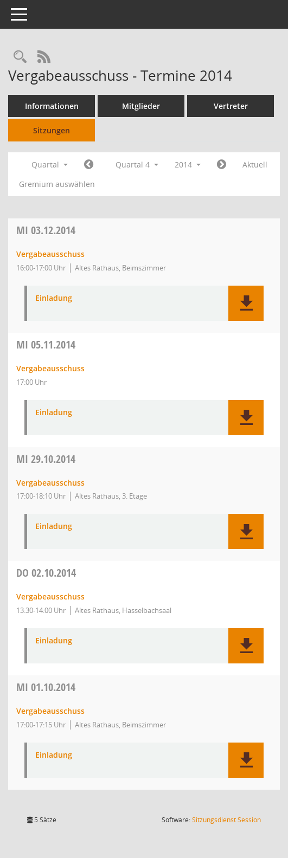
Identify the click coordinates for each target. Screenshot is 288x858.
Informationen (52, 106)
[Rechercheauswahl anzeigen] (20, 57)
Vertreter (231, 106)
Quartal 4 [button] (137, 164)
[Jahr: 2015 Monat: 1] (221, 165)
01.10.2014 (45, 687)
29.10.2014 (45, 458)
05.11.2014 (45, 344)
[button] (246, 303)
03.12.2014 (45, 230)
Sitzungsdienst (226, 819)
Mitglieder (141, 106)
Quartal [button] (49, 164)
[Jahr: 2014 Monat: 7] (88, 165)
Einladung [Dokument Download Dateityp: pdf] (53, 298)
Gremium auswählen (57, 184)
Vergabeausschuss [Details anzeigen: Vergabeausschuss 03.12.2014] (50, 254)
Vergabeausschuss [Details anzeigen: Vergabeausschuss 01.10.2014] (50, 711)
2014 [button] (188, 164)
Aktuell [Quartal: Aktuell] (254, 164)
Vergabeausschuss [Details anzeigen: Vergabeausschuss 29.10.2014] (50, 483)
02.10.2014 (46, 572)
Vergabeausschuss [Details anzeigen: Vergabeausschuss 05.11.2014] (50, 368)
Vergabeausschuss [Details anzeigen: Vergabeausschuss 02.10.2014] (50, 596)
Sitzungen (51, 130)
